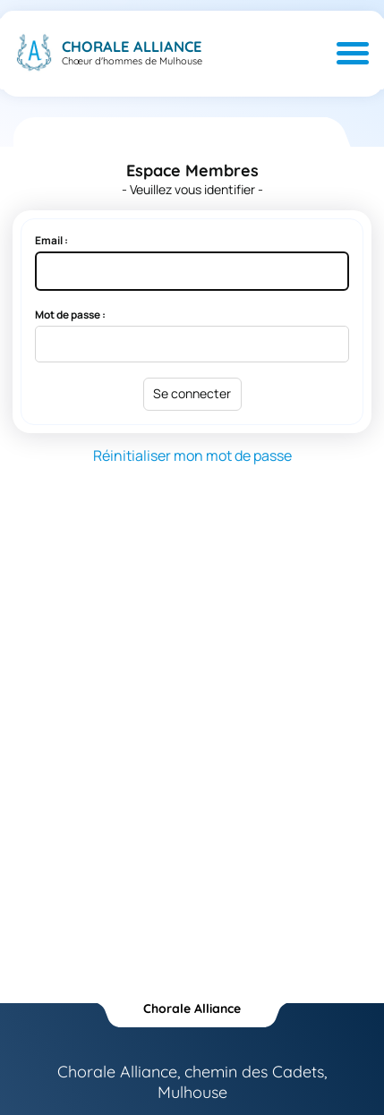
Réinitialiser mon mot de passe (192, 455)
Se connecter (192, 393)
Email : (51, 240)
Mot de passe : (70, 314)
